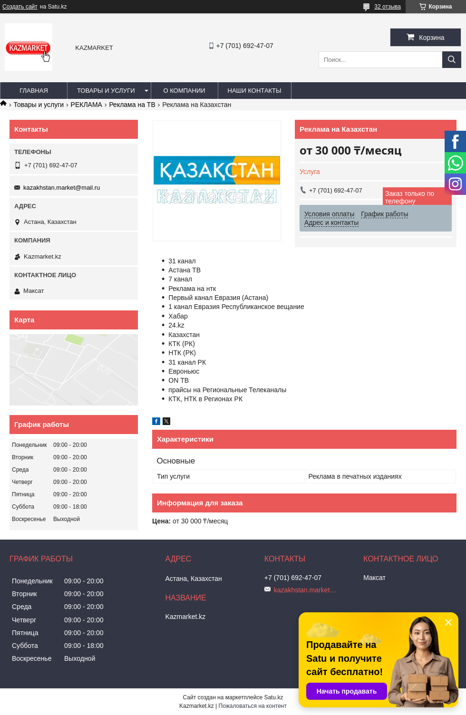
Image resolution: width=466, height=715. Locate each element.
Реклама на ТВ (132, 104)
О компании (184, 90)
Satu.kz (273, 697)
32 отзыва (387, 6)
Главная (33, 90)
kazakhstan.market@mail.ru (61, 187)
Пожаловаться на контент (253, 706)
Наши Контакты (255, 90)
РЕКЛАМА (86, 104)
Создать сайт (20, 6)
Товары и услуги (106, 90)
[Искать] (451, 59)
